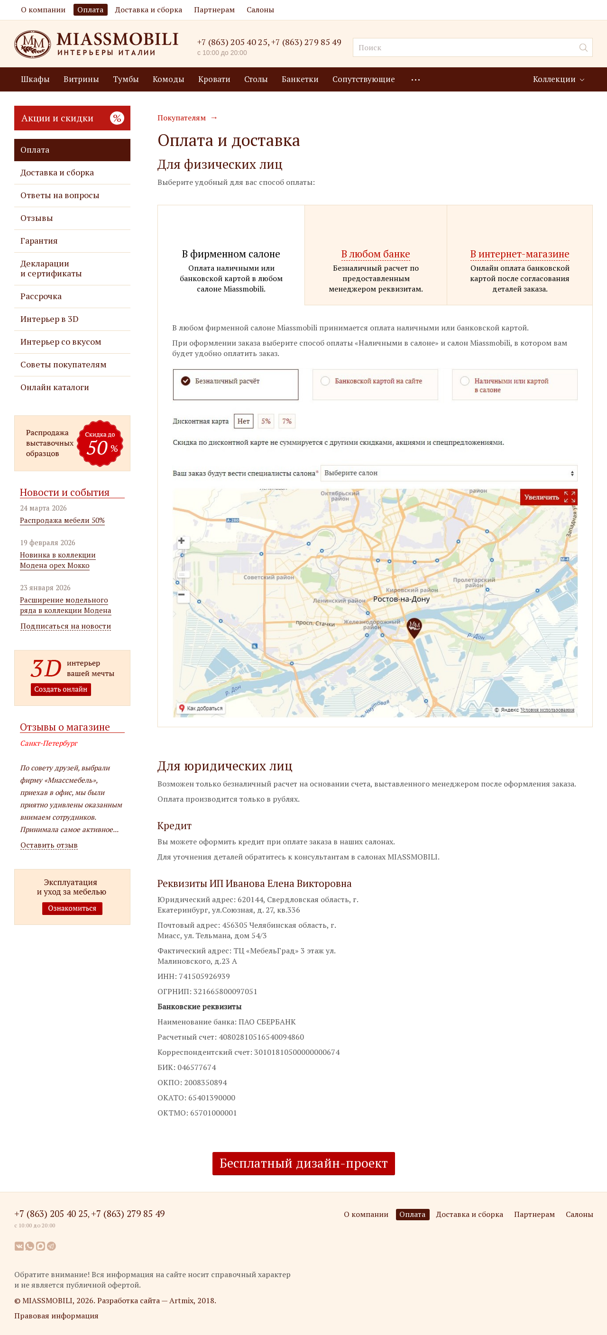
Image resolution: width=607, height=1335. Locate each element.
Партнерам (214, 9)
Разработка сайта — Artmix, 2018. (156, 1300)
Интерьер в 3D (49, 319)
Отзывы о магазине (65, 726)
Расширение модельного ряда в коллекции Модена (65, 605)
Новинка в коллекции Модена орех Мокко (58, 560)
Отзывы (36, 218)
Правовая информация (56, 1315)
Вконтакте (19, 1246)
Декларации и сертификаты (51, 268)
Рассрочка (41, 296)
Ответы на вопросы (60, 195)
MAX (41, 1246)
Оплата (90, 9)
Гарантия (39, 241)
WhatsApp (30, 1246)
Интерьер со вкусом (60, 342)
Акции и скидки (72, 118)
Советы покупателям (63, 364)
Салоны (260, 9)
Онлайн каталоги (54, 387)
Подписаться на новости (65, 626)
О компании (43, 9)
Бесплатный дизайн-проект (304, 1162)
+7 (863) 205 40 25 (232, 41)
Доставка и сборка (148, 9)
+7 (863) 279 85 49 (306, 42)
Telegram (51, 1246)
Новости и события (65, 492)
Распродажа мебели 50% (62, 520)
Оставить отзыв (49, 845)
